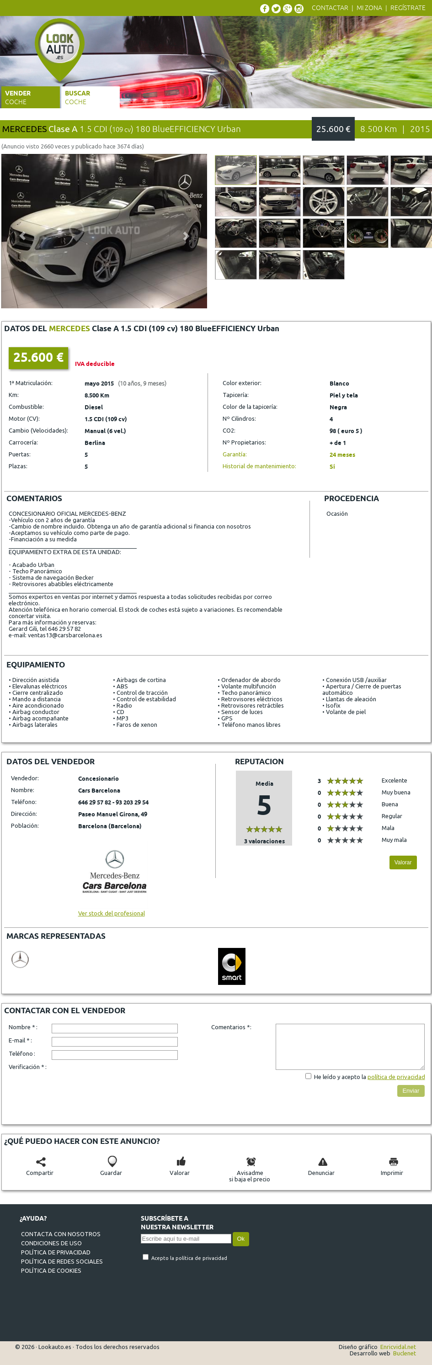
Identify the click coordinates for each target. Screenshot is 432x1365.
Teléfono (21, 1053)
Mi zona (369, 8)
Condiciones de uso (51, 1243)
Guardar (111, 1169)
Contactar (330, 8)
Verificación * (26, 1066)
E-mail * (19, 1040)
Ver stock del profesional (113, 910)
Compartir (39, 1169)
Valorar (403, 862)
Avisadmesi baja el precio (249, 1172)
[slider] (264, 829)
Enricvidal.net (398, 1347)
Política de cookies (51, 1270)
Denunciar (321, 1169)
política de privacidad (396, 1077)
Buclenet (404, 1353)
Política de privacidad (56, 1252)
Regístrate (408, 8)
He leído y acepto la (341, 1077)
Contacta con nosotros (61, 1234)
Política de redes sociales (62, 1261)
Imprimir (392, 1169)
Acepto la (163, 1258)
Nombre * (22, 1027)
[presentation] (121, 1091)
